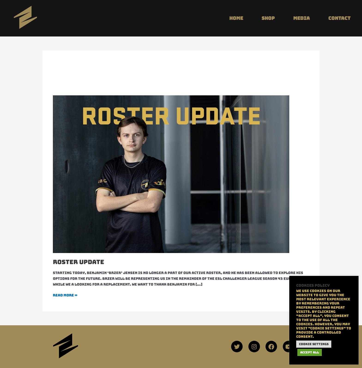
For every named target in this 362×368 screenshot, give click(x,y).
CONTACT (339, 18)
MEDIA (301, 18)
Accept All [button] (309, 352)
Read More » (65, 295)
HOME (236, 18)
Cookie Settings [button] (314, 344)
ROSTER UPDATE (78, 262)
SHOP (268, 18)
